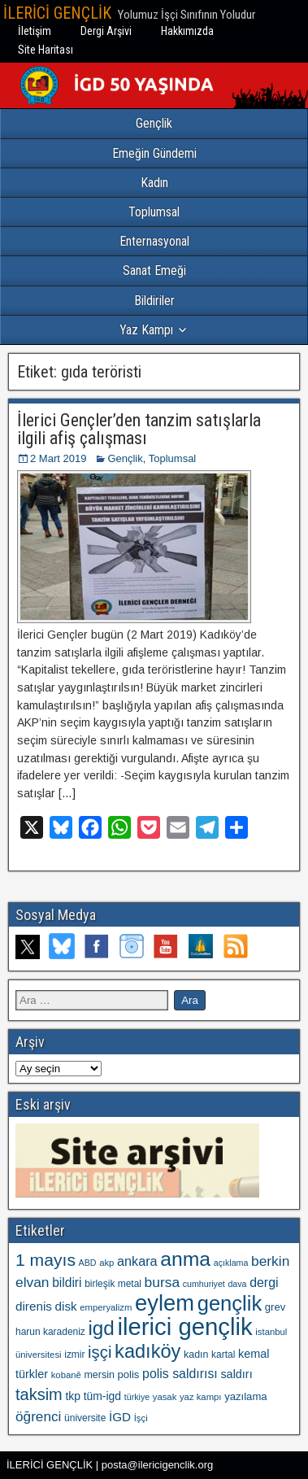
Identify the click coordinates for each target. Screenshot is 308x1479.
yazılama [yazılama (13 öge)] (245, 1396)
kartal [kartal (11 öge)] (223, 1354)
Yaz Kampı (146, 330)
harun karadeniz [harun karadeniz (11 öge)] (50, 1331)
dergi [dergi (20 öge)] (263, 1282)
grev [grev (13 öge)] (275, 1307)
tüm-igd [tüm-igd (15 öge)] (102, 1396)
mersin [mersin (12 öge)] (99, 1375)
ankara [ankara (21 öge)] (137, 1261)
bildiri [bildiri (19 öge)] (66, 1282)
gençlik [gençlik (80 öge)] (229, 1303)
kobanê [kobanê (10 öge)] (66, 1375)
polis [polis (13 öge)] (128, 1374)
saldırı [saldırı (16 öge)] (236, 1374)
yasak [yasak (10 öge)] (165, 1397)
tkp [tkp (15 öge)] (72, 1396)
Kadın (154, 182)
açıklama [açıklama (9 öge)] (231, 1262)
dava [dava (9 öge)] (237, 1284)
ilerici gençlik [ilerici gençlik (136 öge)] (184, 1326)
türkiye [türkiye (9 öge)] (137, 1397)
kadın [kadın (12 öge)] (196, 1354)
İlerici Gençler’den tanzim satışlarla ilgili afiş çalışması (139, 429)
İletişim (34, 30)
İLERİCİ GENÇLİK (57, 13)
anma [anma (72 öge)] (185, 1259)
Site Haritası (45, 49)
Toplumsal (154, 212)
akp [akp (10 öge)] (106, 1262)
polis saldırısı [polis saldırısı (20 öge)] (180, 1374)
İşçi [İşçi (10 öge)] (141, 1418)
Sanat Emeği (154, 270)
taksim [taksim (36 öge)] (39, 1394)
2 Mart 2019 (58, 458)
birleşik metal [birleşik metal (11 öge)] (113, 1283)
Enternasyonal (154, 241)
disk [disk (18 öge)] (66, 1306)
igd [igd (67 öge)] (101, 1328)
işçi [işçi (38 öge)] (99, 1352)
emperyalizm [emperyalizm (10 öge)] (106, 1307)
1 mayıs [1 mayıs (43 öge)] (45, 1259)
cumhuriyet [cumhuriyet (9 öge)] (204, 1284)
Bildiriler (154, 300)
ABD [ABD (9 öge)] (88, 1262)
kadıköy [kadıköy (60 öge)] (147, 1351)
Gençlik (154, 123)
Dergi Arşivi (106, 30)
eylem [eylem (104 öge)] (164, 1302)
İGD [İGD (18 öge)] (120, 1417)
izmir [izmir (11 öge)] (74, 1354)
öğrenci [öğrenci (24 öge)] (38, 1416)
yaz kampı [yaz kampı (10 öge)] (201, 1397)
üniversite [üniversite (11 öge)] (85, 1418)
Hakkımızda (187, 30)
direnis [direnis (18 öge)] (33, 1306)
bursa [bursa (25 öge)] (162, 1282)
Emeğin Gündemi (154, 153)
